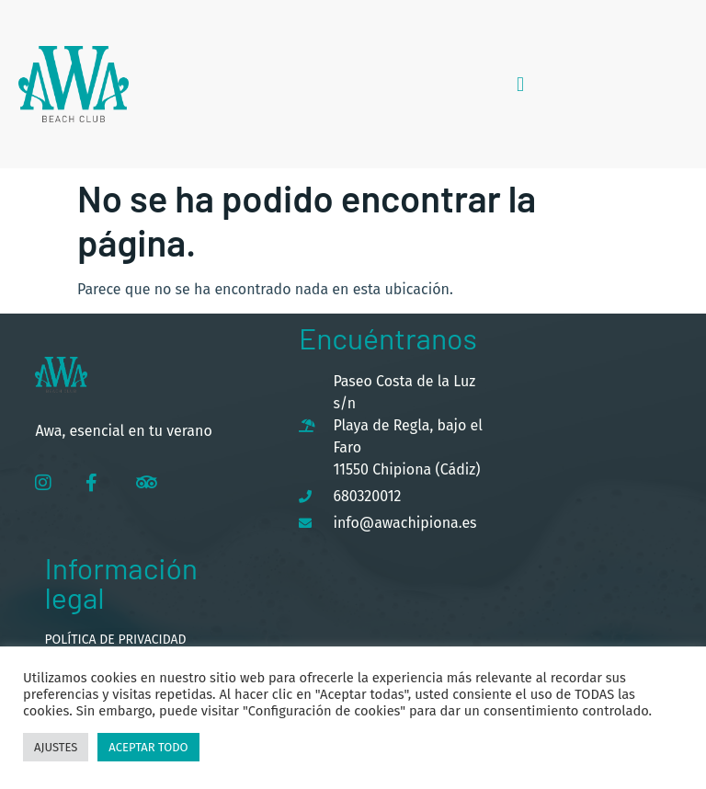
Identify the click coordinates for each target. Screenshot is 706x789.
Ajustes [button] (55, 747)
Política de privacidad (115, 639)
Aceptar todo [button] (148, 747)
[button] (520, 84)
